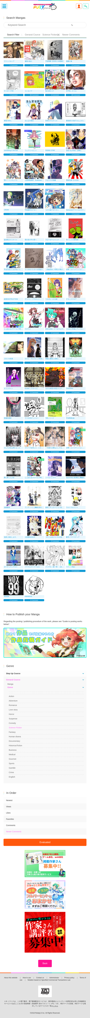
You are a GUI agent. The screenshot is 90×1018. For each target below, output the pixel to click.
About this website (10, 978)
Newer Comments (13, 831)
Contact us (40, 978)
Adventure (13, 701)
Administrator (54, 978)
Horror (11, 714)
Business (13, 750)
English (12, 777)
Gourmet (12, 759)
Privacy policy (69, 978)
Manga (10, 684)
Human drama (15, 736)
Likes (8, 813)
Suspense (13, 719)
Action (11, 696)
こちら (55, 1006)
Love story (13, 710)
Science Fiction (15, 728)
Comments (10, 825)
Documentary (14, 741)
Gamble (12, 768)
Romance (13, 705)
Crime (11, 772)
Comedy (12, 723)
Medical (12, 754)
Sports (11, 763)
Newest (9, 800)
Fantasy (12, 732)
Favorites (10, 819)
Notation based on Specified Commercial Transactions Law (49, 980)
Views (8, 806)
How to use (27, 978)
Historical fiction (15, 745)
